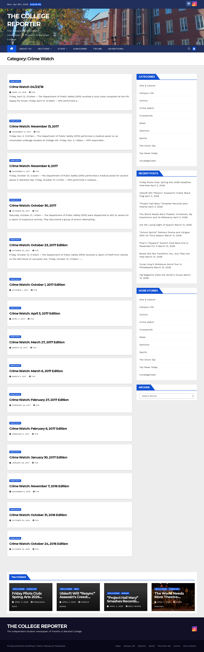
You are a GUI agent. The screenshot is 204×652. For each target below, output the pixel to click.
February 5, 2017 (21, 434)
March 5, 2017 (19, 376)
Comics (143, 100)
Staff (62, 49)
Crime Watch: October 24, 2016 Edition (38, 544)
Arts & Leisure (147, 85)
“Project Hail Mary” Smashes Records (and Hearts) (122, 601)
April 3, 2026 (22, 602)
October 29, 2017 (21, 211)
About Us (25, 49)
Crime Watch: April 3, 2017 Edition (34, 313)
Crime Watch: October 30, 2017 (32, 205)
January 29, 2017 (21, 463)
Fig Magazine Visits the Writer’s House (161, 275)
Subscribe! (80, 49)
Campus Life (146, 93)
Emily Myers (133, 606)
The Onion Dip (147, 145)
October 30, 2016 (21, 520)
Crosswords (146, 115)
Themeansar (59, 646)
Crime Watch (15, 81)
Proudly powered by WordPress (21, 646)
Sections (44, 49)
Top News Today (148, 153)
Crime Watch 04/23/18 (26, 87)
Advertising (116, 49)
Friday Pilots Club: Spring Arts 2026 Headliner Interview (28, 597)
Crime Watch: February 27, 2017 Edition (39, 400)
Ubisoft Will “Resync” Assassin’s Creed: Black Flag (77, 597)
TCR (32, 92)
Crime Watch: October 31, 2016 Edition (38, 515)
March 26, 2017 (20, 348)
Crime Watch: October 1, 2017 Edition (37, 285)
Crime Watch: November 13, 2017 (34, 126)
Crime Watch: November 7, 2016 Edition (39, 486)
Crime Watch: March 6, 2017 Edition (36, 371)
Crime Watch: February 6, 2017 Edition (38, 429)
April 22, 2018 (19, 92)
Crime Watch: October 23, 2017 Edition (38, 245)
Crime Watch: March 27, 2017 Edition (37, 342)
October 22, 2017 (21, 251)
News (142, 123)
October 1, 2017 (20, 290)
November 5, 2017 (21, 171)
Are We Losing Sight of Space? (156, 224)
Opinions (144, 130)
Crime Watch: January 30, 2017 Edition (38, 457)
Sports (143, 138)
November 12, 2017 (22, 132)
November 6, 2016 (21, 492)
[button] (189, 48)
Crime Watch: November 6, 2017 (33, 166)
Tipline (97, 49)
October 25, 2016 (21, 549)
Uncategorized (147, 160)
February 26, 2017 (21, 405)
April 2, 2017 (19, 319)
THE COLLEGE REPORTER (37, 626)
